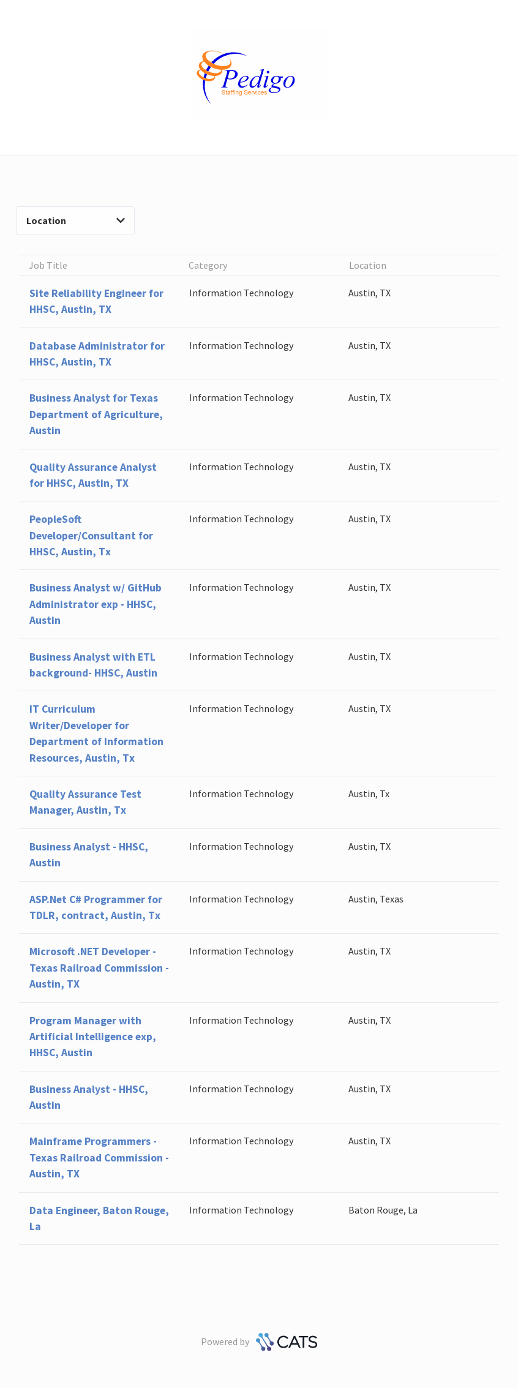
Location (75, 220)
